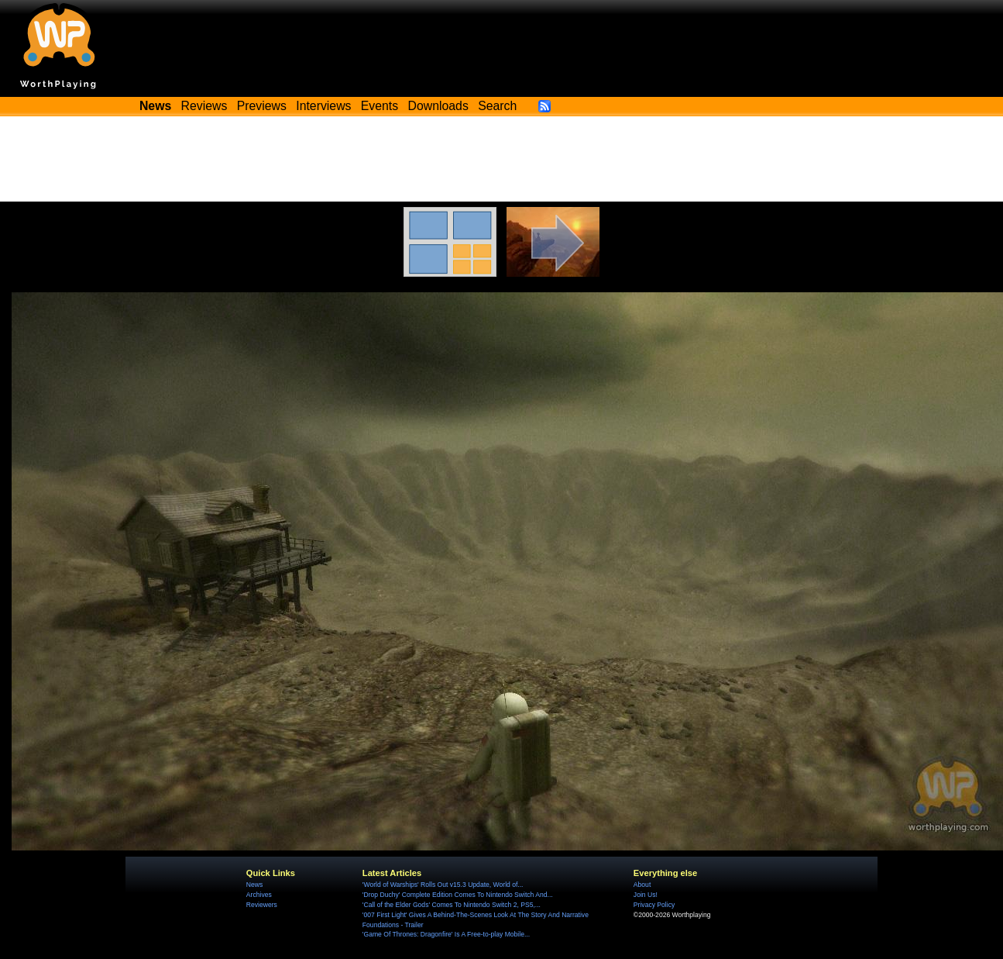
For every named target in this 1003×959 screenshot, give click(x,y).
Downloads (438, 105)
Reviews (204, 105)
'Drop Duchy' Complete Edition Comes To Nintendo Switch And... (457, 895)
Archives (259, 895)
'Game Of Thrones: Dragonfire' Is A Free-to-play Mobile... (446, 934)
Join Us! (646, 895)
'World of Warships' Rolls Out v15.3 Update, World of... (443, 884)
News (254, 884)
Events (379, 105)
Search (497, 105)
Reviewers (261, 905)
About (642, 884)
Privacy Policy (654, 905)
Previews (262, 105)
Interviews (323, 105)
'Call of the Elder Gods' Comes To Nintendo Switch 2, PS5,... (451, 905)
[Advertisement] (501, 159)
